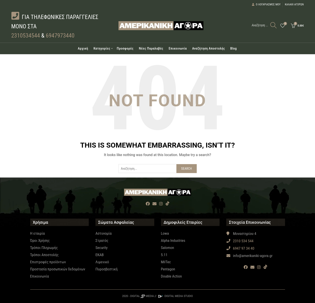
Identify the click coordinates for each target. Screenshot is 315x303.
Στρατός (101, 240)
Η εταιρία (37, 233)
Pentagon (168, 269)
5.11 (164, 255)
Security (101, 247)
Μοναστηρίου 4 (241, 233)
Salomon (167, 247)
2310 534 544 (240, 241)
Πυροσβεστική (106, 269)
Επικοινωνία (178, 48)
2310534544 (25, 35)
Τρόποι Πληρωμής (44, 247)
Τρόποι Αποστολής (44, 255)
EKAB (99, 255)
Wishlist (285, 23)
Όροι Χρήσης (40, 240)
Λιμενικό (102, 262)
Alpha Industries (173, 240)
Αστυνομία (103, 233)
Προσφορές (125, 48)
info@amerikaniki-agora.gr (249, 255)
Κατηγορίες (101, 48)
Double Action (171, 276)
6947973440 (60, 35)
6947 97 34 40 (240, 248)
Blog (233, 48)
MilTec (166, 262)
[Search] (273, 25)
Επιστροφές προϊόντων (48, 262)
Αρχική (83, 48)
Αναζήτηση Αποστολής (208, 48)
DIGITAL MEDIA (142, 296)
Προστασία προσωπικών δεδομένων (57, 269)
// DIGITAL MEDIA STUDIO (173, 296)
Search (186, 168)
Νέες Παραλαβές (151, 48)
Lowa (165, 233)
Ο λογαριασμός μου (266, 4)
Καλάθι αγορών (294, 4)
